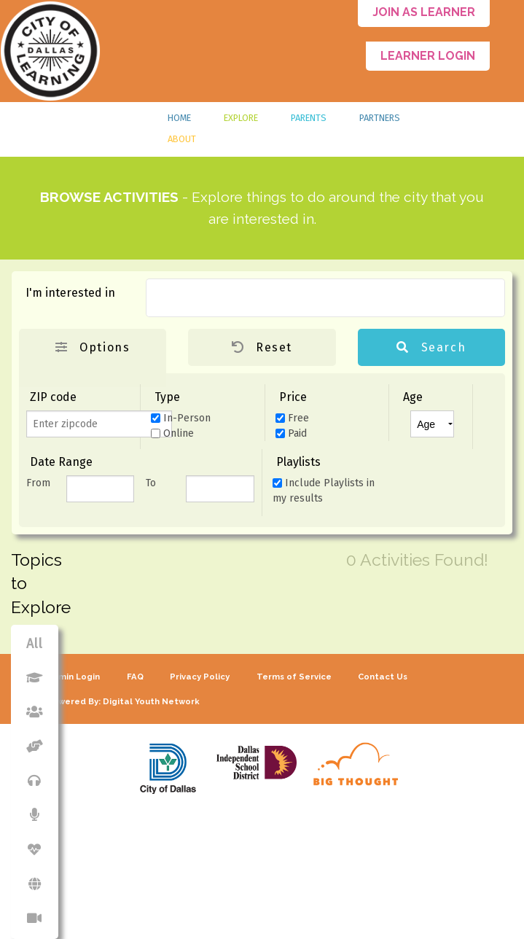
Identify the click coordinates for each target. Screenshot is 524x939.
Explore (241, 117)
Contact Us (382, 676)
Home (179, 117)
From (38, 483)
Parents (308, 117)
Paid (291, 433)
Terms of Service (294, 676)
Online (172, 433)
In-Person (181, 418)
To (151, 483)
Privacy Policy (200, 676)
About (182, 138)
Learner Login (427, 56)
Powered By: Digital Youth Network (123, 701)
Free (292, 418)
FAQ (135, 676)
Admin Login (73, 676)
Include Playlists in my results (324, 490)
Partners (379, 117)
